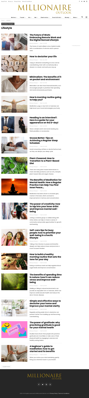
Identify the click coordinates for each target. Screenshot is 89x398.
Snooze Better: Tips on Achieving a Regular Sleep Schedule (44, 140)
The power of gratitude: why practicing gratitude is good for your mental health (45, 325)
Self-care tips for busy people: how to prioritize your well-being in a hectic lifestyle (45, 234)
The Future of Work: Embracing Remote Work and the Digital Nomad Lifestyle (45, 37)
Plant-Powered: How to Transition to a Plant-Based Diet (44, 161)
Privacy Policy (17, 1)
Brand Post (4, 1)
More (75, 17)
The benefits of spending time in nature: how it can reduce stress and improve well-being (46, 278)
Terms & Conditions (27, 1)
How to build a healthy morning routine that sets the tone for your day (45, 257)
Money (67, 17)
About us (10, 1)
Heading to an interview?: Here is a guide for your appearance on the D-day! (44, 120)
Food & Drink (57, 17)
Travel (21, 17)
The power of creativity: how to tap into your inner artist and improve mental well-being (45, 207)
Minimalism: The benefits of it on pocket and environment (45, 78)
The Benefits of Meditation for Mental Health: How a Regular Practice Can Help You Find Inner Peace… (45, 183)
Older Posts (6, 366)
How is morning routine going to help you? (45, 98)
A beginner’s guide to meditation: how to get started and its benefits (42, 349)
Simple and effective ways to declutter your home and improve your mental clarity (45, 303)
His (29, 17)
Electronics (44, 17)
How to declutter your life (43, 56)
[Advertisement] (76, 34)
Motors (12, 17)
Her (35, 17)
